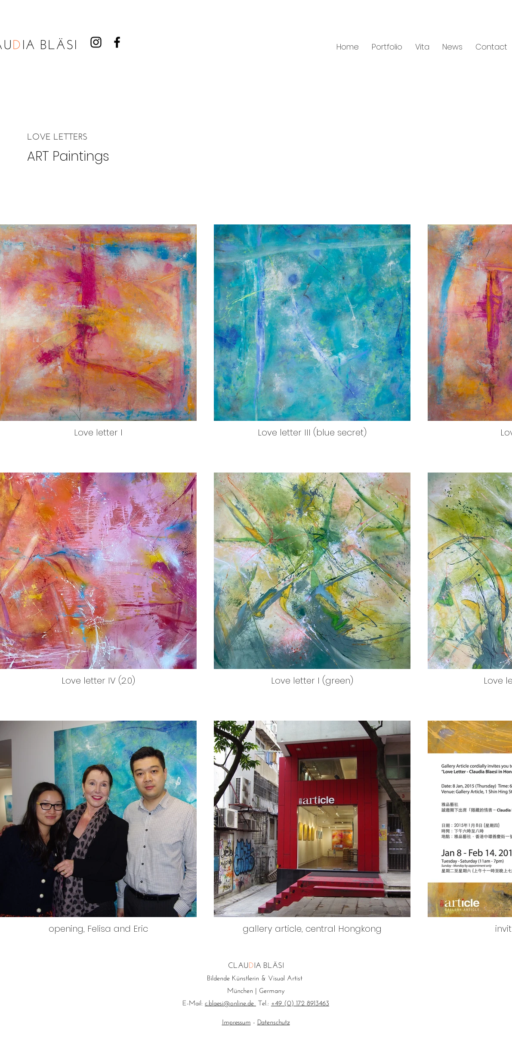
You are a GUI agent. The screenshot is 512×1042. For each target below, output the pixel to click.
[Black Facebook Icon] (117, 42)
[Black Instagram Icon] (96, 42)
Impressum (236, 1022)
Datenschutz (273, 1022)
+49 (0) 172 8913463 (300, 1003)
